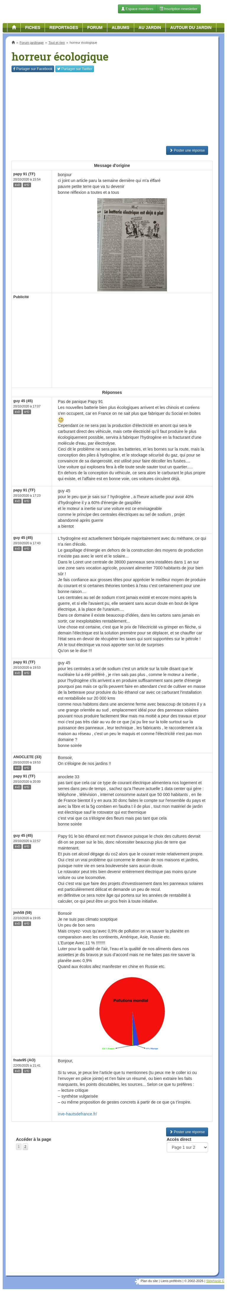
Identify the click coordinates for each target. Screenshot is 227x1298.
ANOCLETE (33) (27, 757)
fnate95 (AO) (24, 1060)
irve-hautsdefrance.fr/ (77, 1114)
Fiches (32, 27)
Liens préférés (170, 1281)
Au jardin (150, 27)
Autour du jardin (191, 27)
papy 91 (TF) (24, 174)
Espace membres (137, 9)
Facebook (32, 69)
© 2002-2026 (193, 1281)
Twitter (74, 69)
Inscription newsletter (178, 9)
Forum (94, 27)
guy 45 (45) (23, 401)
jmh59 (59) (22, 913)
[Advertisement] (112, 109)
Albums (120, 27)
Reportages (63, 27)
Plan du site (149, 1281)
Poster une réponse (187, 150)
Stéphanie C (215, 1281)
